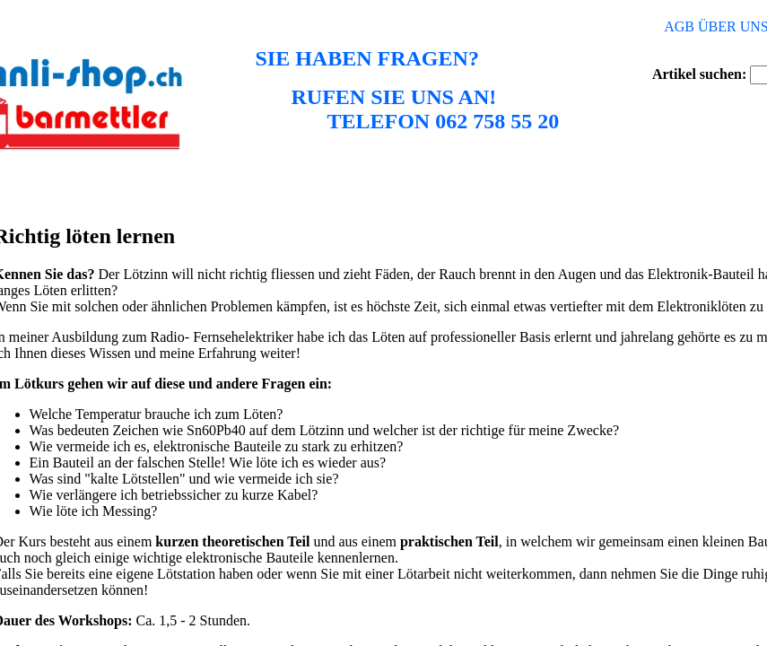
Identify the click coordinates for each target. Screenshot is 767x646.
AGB (679, 26)
